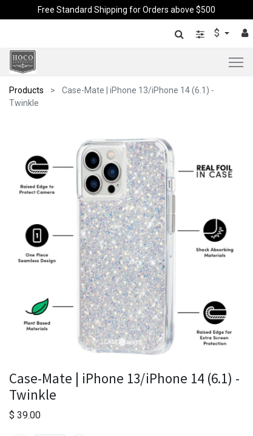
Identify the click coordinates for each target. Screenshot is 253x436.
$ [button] (218, 33)
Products (26, 90)
